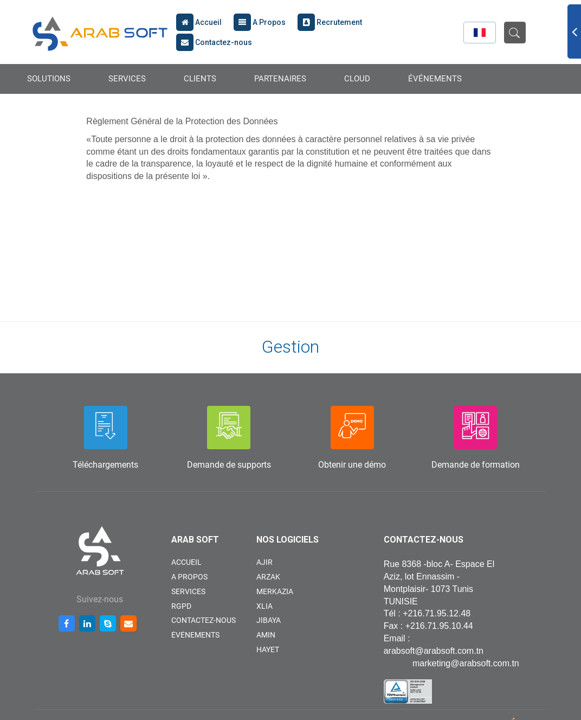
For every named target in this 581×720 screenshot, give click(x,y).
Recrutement (330, 22)
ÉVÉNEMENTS (435, 79)
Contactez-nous (214, 42)
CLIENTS (200, 79)
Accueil (199, 22)
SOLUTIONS (48, 79)
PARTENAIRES (280, 79)
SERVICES (127, 79)
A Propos (260, 22)
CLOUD (357, 79)
